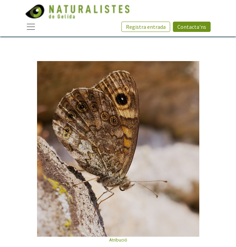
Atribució (118, 240)
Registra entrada (146, 26)
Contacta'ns (191, 26)
